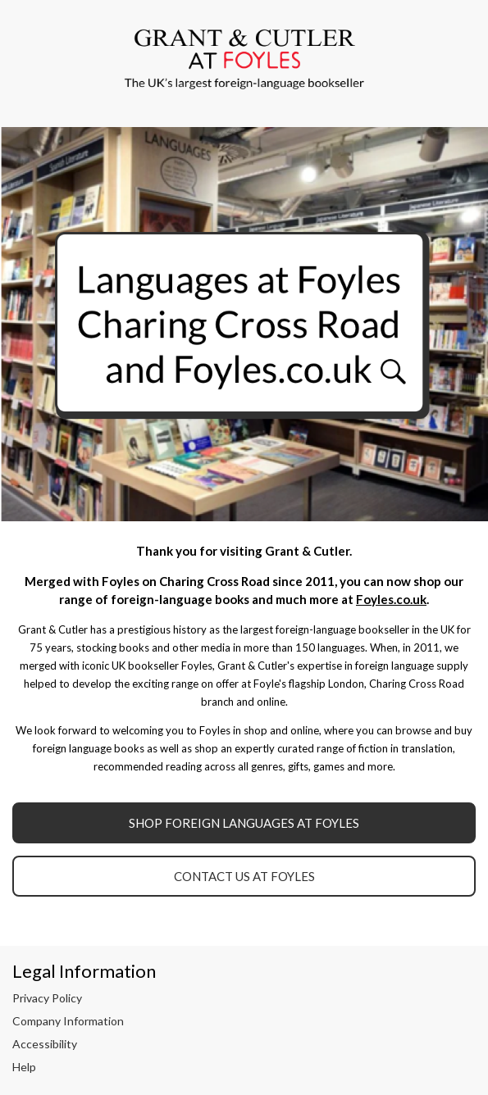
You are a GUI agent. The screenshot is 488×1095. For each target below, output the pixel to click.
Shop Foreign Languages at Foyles (244, 823)
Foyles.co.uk (391, 599)
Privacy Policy (47, 998)
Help (24, 1067)
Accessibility (44, 1044)
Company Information (68, 1021)
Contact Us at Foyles (244, 876)
